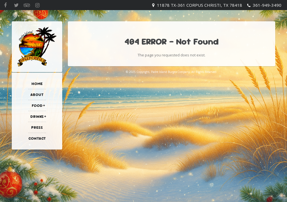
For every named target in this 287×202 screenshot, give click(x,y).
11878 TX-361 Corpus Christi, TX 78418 (199, 5)
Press (37, 127)
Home (37, 83)
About (37, 94)
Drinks (37, 116)
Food (37, 105)
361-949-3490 (267, 5)
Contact (37, 138)
